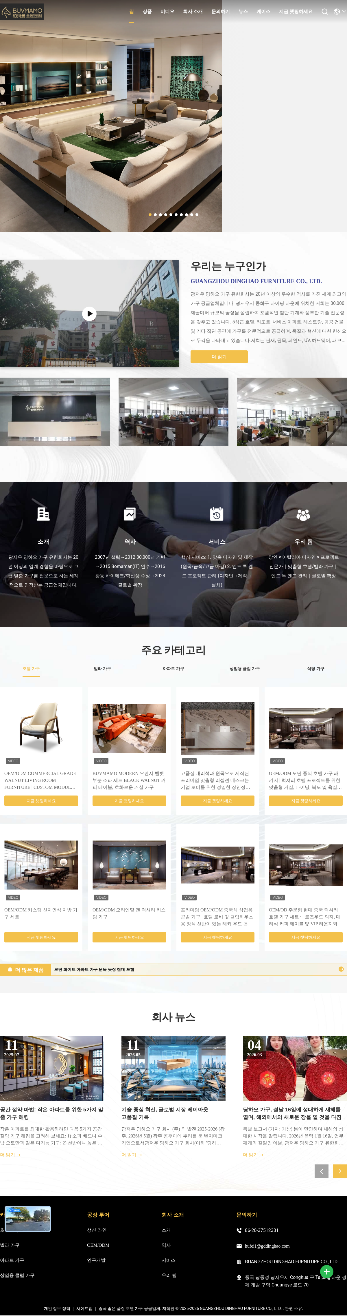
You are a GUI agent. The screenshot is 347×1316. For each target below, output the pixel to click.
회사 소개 (193, 11)
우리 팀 (169, 1275)
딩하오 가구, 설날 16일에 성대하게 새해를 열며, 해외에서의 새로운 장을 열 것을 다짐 (292, 1113)
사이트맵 (84, 1308)
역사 (166, 1245)
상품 (147, 11)
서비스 (169, 1260)
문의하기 (220, 11)
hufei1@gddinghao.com (263, 1246)
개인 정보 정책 (57, 1308)
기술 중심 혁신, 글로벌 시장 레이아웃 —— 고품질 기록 (170, 1113)
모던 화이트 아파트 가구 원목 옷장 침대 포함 (94, 969)
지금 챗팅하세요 (296, 11)
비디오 (167, 11)
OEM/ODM (98, 1245)
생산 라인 (97, 1230)
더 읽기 (219, 356)
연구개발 (96, 1260)
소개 (166, 1230)
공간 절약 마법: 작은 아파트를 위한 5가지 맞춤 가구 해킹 (51, 1113)
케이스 (263, 11)
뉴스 (243, 11)
